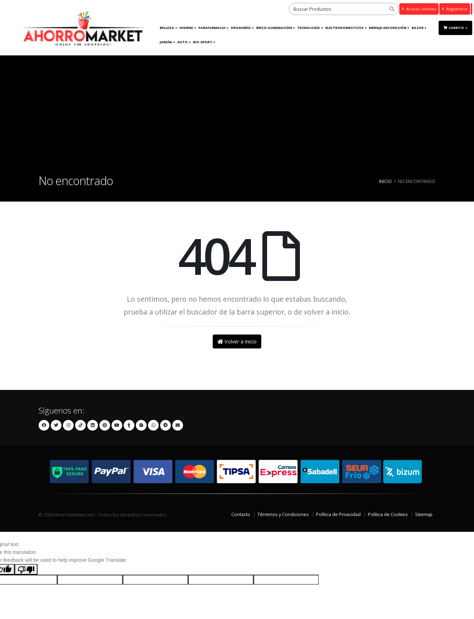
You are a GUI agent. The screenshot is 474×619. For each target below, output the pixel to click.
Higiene (186, 27)
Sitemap (424, 514)
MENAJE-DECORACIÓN (387, 27)
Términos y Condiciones (283, 514)
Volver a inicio (237, 341)
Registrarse (455, 8)
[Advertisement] (237, 121)
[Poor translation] (26, 569)
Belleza (167, 27)
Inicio (385, 181)
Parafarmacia (212, 27)
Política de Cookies (388, 514)
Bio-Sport (202, 42)
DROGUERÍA (241, 27)
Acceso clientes (419, 8)
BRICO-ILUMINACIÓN (274, 27)
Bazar (418, 27)
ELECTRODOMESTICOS (344, 27)
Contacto (240, 514)
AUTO (182, 42)
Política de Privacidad (338, 514)
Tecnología (308, 27)
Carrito (454, 27)
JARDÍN (166, 42)
